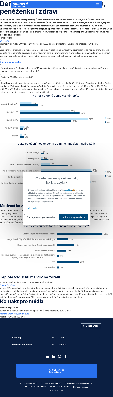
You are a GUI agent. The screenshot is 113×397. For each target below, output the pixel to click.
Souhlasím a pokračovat (73, 217)
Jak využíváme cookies (59, 386)
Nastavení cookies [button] (80, 387)
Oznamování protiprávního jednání (79, 383)
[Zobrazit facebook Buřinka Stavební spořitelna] (66, 357)
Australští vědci (7, 285)
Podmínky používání (28, 383)
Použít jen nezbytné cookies (41, 217)
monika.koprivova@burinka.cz (14, 313)
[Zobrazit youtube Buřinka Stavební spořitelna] (47, 357)
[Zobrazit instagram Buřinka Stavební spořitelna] (60, 357)
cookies (70, 190)
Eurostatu (4, 41)
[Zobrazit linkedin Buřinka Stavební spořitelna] (54, 357)
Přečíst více (33, 208)
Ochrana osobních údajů (51, 383)
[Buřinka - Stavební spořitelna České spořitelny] (21, 4)
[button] (97, 4)
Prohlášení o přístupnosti (35, 386)
